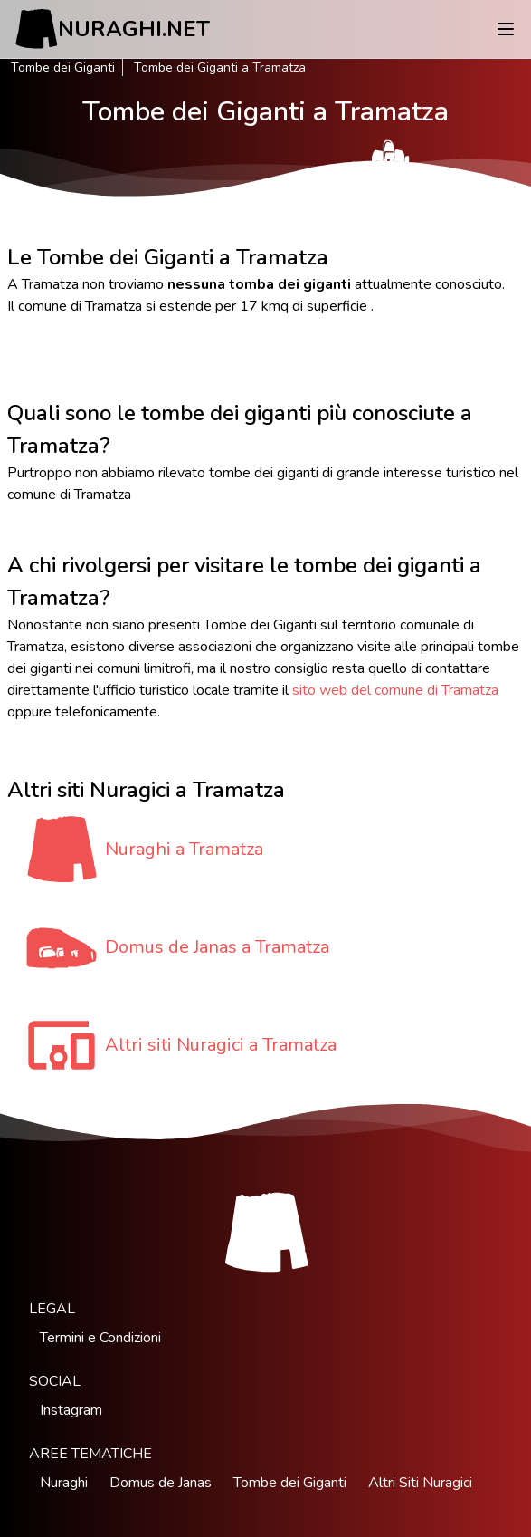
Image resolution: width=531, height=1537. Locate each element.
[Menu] (506, 29)
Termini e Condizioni (100, 1338)
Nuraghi (64, 1483)
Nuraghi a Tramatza (184, 849)
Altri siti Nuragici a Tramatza (221, 1045)
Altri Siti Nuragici (420, 1483)
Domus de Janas (160, 1483)
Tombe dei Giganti (63, 67)
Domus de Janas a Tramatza (217, 947)
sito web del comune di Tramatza (395, 690)
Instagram (71, 1410)
